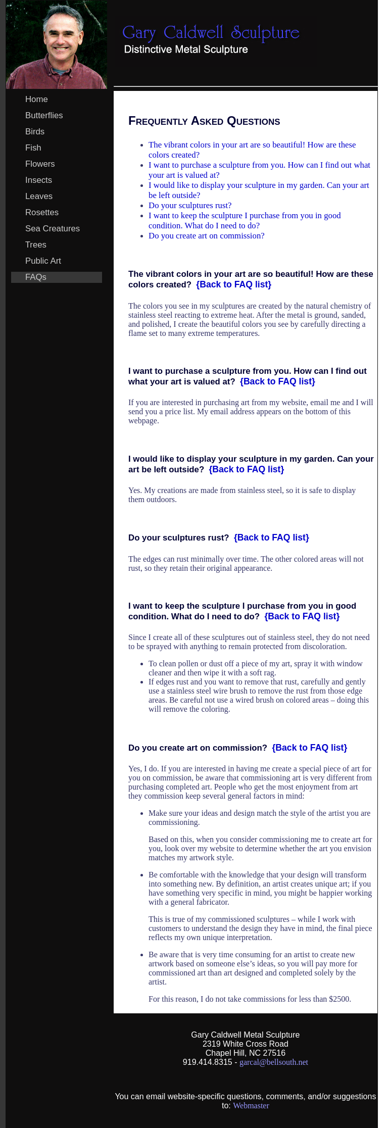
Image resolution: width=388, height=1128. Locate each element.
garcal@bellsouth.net (273, 1062)
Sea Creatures (53, 228)
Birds (35, 131)
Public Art (43, 261)
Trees (36, 245)
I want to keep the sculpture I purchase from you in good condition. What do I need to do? (245, 220)
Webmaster (251, 1105)
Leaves (39, 196)
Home (37, 99)
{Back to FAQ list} (233, 284)
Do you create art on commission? (207, 235)
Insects (39, 180)
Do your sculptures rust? (190, 205)
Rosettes (42, 212)
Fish (33, 148)
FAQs (36, 277)
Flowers (40, 164)
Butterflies (44, 115)
